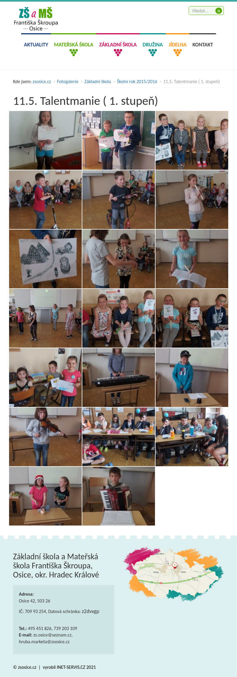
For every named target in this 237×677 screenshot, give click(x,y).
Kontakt (202, 44)
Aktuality (36, 44)
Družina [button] (153, 44)
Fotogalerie (68, 81)
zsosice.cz (42, 81)
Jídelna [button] (178, 44)
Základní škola (97, 81)
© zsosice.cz (25, 667)
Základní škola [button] (118, 44)
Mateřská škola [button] (73, 44)
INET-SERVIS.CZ (71, 667)
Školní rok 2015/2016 (137, 81)
